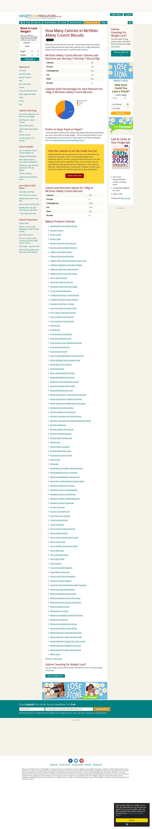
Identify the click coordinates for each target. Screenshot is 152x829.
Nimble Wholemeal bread (60, 451)
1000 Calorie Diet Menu (27, 195)
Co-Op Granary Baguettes (60, 291)
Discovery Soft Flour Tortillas (62, 304)
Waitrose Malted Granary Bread (63, 594)
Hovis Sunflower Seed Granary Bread (65, 360)
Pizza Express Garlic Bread (61, 455)
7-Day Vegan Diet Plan (27, 213)
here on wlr (125, 198)
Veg (20, 104)
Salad (21, 97)
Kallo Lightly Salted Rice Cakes (62, 373)
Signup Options (92, 22)
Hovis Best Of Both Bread (60, 338)
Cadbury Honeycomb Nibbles (62, 256)
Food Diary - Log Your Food (29, 246)
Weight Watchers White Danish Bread (65, 650)
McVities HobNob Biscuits (60, 434)
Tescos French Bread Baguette (62, 576)
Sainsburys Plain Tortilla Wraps (63, 494)
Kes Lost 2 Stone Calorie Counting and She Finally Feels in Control (28, 240)
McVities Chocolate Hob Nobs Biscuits (65, 416)
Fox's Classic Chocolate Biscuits (63, 313)
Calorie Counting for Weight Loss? (65, 664)
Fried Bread (55, 330)
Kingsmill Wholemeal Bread (61, 390)
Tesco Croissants (57, 525)
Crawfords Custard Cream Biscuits (64, 300)
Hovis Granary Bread (58, 352)
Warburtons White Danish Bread (63, 628)
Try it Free (49, 670)
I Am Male (120, 108)
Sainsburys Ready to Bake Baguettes (65, 499)
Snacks (21, 101)
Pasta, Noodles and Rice (28, 91)
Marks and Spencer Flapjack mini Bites (66, 399)
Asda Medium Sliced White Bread (63, 226)
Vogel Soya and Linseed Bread (62, 589)
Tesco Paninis (55, 563)
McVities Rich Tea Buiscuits (61, 438)
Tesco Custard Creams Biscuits (62, 529)
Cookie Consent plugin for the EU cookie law (132, 824)
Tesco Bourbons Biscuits (60, 516)
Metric (125, 80)
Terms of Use (64, 764)
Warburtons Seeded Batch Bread (63, 624)
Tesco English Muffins (59, 533)
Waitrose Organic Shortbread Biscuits (65, 602)
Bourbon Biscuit (56, 230)
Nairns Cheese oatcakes (60, 447)
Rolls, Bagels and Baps (27, 94)
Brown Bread (55, 235)
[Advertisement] (76, 6)
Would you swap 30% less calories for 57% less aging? (28, 167)
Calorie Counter (25, 135)
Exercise (37, 22)
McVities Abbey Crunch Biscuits (63, 412)
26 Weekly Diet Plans (27, 192)
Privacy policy (113, 713)
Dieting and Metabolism (28, 156)
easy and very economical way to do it (69, 140)
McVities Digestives (58, 425)
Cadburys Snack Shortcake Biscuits (64, 269)
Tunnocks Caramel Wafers (60, 581)
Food (28, 22)
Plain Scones (55, 460)
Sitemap (88, 764)
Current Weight (120, 95)
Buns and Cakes (25, 84)
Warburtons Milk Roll (59, 620)
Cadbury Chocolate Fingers (61, 252)
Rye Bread (54, 464)
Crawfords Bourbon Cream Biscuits (64, 295)
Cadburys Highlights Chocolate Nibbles (66, 265)
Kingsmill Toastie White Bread (62, 386)
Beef (20, 81)
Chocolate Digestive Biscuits (61, 282)
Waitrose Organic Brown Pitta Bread (65, 598)
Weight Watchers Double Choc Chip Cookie (67, 641)
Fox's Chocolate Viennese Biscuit (63, 308)
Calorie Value (24, 223)
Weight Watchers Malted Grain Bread (65, 646)
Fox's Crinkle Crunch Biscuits (62, 317)
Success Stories (76, 22)
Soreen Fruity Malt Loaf (59, 512)
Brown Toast (55, 239)
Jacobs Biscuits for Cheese (60, 364)
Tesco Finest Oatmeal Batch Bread (64, 537)
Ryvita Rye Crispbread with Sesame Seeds (67, 481)
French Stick (55, 326)
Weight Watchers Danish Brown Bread (66, 637)
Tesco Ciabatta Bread (59, 520)
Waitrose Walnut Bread (59, 607)
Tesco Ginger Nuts (57, 542)
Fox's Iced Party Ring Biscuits (62, 321)
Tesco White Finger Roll (59, 572)
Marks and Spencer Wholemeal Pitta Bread (67, 403)
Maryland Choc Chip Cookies (61, 408)
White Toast (55, 654)
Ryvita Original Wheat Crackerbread (64, 477)
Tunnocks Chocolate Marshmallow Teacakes (68, 585)
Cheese (21, 87)
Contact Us (97, 764)
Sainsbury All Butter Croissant (62, 486)
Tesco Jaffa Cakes (57, 551)
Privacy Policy (77, 764)
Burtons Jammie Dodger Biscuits (63, 248)
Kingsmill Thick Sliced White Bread (64, 382)
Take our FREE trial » (55, 676)
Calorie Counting (25, 173)
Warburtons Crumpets (59, 611)
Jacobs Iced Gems (57, 369)
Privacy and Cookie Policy (129, 814)
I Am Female (120, 104)
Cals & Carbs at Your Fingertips (120, 141)
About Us (54, 764)
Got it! (131, 820)
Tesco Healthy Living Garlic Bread (64, 546)
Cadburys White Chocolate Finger (63, 274)
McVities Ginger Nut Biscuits (62, 429)
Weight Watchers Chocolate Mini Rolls (65, 633)
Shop (104, 22)
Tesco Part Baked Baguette (61, 568)
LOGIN (128, 15)
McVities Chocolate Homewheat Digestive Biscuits (70, 421)
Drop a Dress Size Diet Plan (29, 204)
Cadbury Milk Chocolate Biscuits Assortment (68, 261)
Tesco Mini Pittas (57, 559)
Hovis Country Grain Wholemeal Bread (66, 343)
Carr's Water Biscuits (58, 278)
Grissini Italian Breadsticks (61, 334)
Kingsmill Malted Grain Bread (62, 377)
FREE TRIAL (116, 15)
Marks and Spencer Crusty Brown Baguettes (68, 395)
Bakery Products (25, 77)
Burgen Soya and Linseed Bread (63, 243)
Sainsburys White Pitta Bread (62, 503)
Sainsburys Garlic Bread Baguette (63, 490)
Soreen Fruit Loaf (57, 507)
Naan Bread (55, 442)
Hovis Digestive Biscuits (59, 347)
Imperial (117, 80)
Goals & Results (51, 22)
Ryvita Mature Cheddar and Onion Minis (66, 468)
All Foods (58, 659)
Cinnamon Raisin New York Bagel (63, 287)
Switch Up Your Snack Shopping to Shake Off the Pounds (29, 229)
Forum (63, 22)
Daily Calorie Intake (26, 126)
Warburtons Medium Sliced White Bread (66, 615)
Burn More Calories (26, 235)
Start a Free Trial (74, 176)
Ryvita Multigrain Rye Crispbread (63, 473)
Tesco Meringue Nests (59, 555)
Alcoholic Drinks (25, 74)
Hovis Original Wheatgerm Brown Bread (66, 356)
